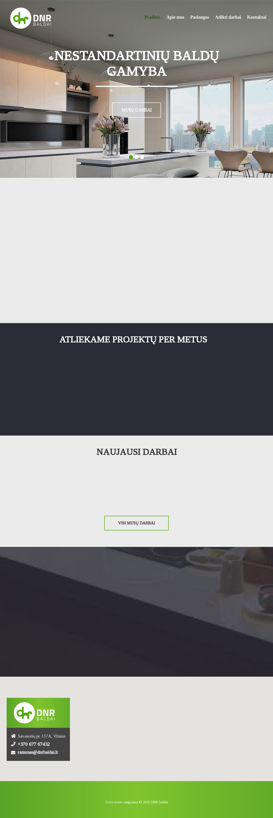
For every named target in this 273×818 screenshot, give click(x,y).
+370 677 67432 (34, 743)
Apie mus (175, 17)
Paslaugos (199, 17)
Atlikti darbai (228, 17)
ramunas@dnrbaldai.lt (38, 751)
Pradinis (152, 17)
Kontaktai (256, 17)
